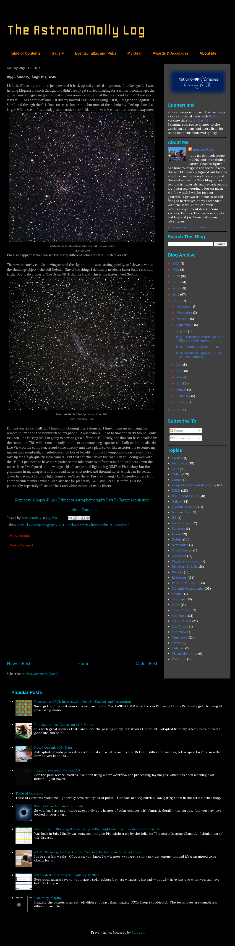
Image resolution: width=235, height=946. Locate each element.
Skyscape (179, 599)
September (185, 325)
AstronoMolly (203, 149)
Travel (177, 643)
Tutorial (178, 648)
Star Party (179, 616)
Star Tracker (181, 621)
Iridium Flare (182, 512)
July (179, 365)
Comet (177, 480)
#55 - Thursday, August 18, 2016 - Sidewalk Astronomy (201, 339)
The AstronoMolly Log (76, 30)
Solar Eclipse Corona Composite (59, 806)
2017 (176, 294)
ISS (174, 518)
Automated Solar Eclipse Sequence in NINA (67, 875)
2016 (176, 301)
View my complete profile (187, 227)
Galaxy (177, 501)
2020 (177, 276)
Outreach (179, 556)
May (179, 377)
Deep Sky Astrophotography (37, 525)
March (181, 389)
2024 (177, 263)
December (184, 306)
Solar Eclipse (182, 610)
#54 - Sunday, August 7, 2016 (197, 347)
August (182, 331)
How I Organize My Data (53, 747)
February (183, 396)
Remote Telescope (186, 583)
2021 (176, 270)
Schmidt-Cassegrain (115, 525)
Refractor (179, 577)
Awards (177, 458)
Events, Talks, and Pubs (95, 53)
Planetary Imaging (48, 898)
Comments (180, 438)
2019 (176, 282)
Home (83, 663)
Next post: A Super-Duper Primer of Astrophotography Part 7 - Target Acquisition (82, 500)
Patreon (215, 116)
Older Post (146, 663)
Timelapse (180, 637)
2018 (176, 288)
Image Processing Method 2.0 (57, 770)
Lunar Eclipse (182, 523)
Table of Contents (25, 53)
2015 (176, 410)
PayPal (203, 120)
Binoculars (180, 463)
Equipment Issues (185, 496)
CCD (175, 469)
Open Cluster (89, 525)
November (184, 312)
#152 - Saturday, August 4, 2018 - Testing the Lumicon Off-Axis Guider (88, 852)
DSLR (63, 525)
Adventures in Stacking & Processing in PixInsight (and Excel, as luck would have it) (97, 829)
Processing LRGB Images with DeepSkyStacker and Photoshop (82, 702)
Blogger (138, 932)
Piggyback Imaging (186, 561)
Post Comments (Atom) (42, 674)
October (183, 319)
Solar (176, 605)
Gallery (58, 53)
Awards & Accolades (170, 53)
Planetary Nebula (185, 566)
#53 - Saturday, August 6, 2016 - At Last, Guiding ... (200, 355)
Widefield (179, 659)
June (180, 371)
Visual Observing (184, 654)
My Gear (134, 53)
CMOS (176, 474)
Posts (176, 431)
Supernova (180, 632)
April (180, 383)
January (182, 402)
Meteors (178, 529)
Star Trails (180, 626)
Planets (177, 572)
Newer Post (19, 663)
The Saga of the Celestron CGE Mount (64, 725)
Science (177, 594)
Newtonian (180, 545)
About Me (208, 53)
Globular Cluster (184, 507)
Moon (176, 534)
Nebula (73, 525)
